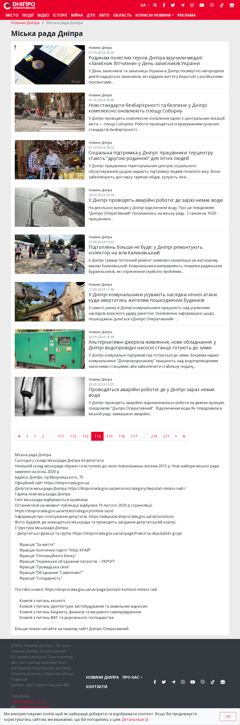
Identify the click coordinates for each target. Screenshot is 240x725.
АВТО (104, 15)
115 (109, 436)
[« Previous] (19, 436)
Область (122, 15)
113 (85, 436)
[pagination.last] (184, 436)
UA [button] (143, 5)
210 (154, 436)
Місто (12, 15)
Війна (77, 15)
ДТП (91, 15)
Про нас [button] (131, 677)
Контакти (96, 686)
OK (228, 716)
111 (61, 436)
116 (122, 436)
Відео (43, 15)
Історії (60, 15)
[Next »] (176, 436)
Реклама (186, 15)
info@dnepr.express (34, 707)
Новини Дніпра (25, 22)
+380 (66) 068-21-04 (28, 701)
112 (73, 436)
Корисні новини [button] (153, 15)
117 (134, 436)
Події (28, 15)
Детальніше (133, 719)
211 (166, 436)
